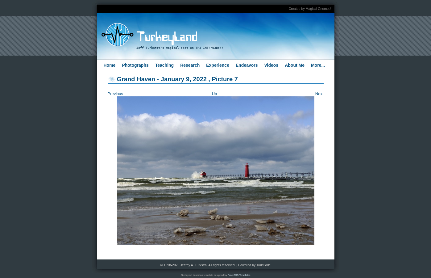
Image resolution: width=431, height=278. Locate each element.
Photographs (135, 65)
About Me (295, 65)
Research (190, 65)
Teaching (164, 65)
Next (319, 93)
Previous (115, 93)
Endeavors (247, 65)
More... (318, 65)
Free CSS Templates (239, 275)
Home (110, 65)
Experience (217, 65)
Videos (271, 65)
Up (214, 93)
